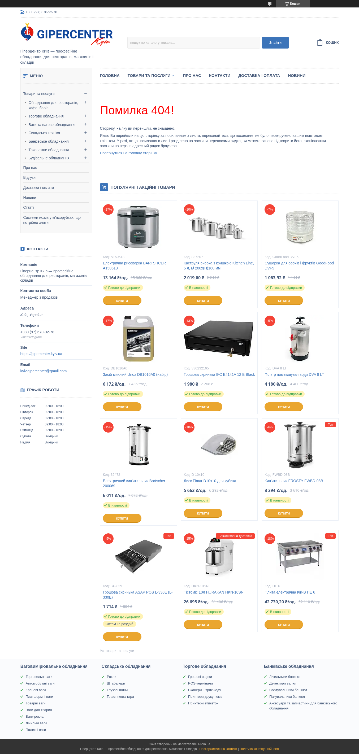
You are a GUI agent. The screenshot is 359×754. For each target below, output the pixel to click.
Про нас (30, 167)
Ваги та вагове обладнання (52, 125)
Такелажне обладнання (49, 150)
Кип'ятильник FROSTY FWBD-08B (294, 481)
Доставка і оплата (38, 187)
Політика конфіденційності (259, 749)
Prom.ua (204, 744)
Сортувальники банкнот (288, 690)
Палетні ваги (36, 730)
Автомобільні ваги (40, 683)
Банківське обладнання (49, 141)
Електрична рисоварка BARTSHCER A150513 (134, 265)
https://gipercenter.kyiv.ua (41, 354)
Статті (28, 207)
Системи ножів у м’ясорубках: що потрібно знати (52, 220)
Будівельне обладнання (49, 158)
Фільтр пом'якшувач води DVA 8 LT (294, 374)
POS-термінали (200, 683)
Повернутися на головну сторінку (128, 153)
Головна (110, 75)
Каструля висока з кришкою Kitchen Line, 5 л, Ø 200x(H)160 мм (219, 265)
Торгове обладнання (46, 116)
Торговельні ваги (39, 677)
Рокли (111, 677)
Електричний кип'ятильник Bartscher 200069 (134, 483)
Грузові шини (117, 690)
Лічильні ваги (36, 723)
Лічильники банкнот (285, 677)
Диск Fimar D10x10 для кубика (210, 481)
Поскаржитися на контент (218, 749)
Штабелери (116, 683)
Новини (29, 197)
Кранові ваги (36, 690)
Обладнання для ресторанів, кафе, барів (53, 105)
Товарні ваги (36, 703)
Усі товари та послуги (117, 651)
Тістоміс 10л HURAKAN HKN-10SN (214, 592)
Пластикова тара (120, 697)
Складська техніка (44, 133)
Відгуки (29, 177)
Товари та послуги (39, 93)
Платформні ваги (39, 697)
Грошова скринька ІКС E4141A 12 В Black (219, 374)
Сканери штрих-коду (204, 690)
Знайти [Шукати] (275, 43)
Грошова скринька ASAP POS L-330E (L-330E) (138, 594)
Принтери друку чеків (205, 697)
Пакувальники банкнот (287, 697)
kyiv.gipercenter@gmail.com (43, 371)
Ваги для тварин (39, 710)
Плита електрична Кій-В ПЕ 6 (290, 592)
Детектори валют (283, 683)
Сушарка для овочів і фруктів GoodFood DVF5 (299, 265)
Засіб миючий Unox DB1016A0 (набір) (135, 374)
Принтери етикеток (203, 703)
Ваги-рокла (35, 716)
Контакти (219, 75)
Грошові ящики (200, 677)
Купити (122, 300)
